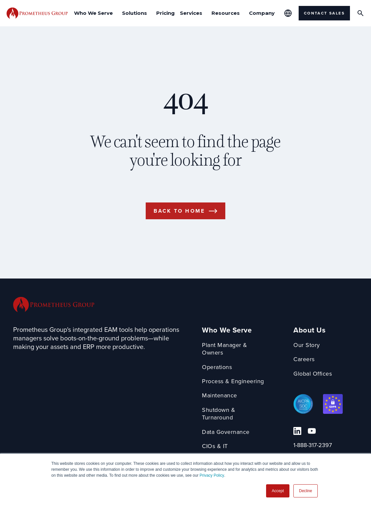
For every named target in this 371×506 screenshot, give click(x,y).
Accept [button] (278, 491)
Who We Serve (227, 330)
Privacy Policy (212, 475)
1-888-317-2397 (312, 445)
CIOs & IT (215, 446)
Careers (304, 359)
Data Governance (226, 432)
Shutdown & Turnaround (218, 414)
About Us (309, 330)
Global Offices (312, 374)
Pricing (165, 13)
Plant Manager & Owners (224, 349)
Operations (217, 367)
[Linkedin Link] (297, 431)
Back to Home (179, 211)
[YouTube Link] (312, 431)
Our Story (306, 345)
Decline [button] (305, 491)
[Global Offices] (288, 13)
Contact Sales (324, 13)
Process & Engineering (233, 381)
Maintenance (219, 395)
